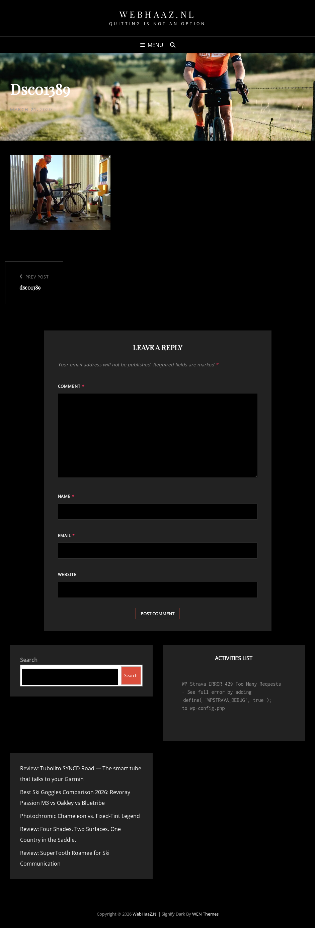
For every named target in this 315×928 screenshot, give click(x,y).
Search (28, 660)
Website (67, 574)
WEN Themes (205, 914)
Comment (71, 386)
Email (66, 535)
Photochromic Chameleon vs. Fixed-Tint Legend (80, 816)
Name (66, 496)
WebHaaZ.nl (158, 14)
